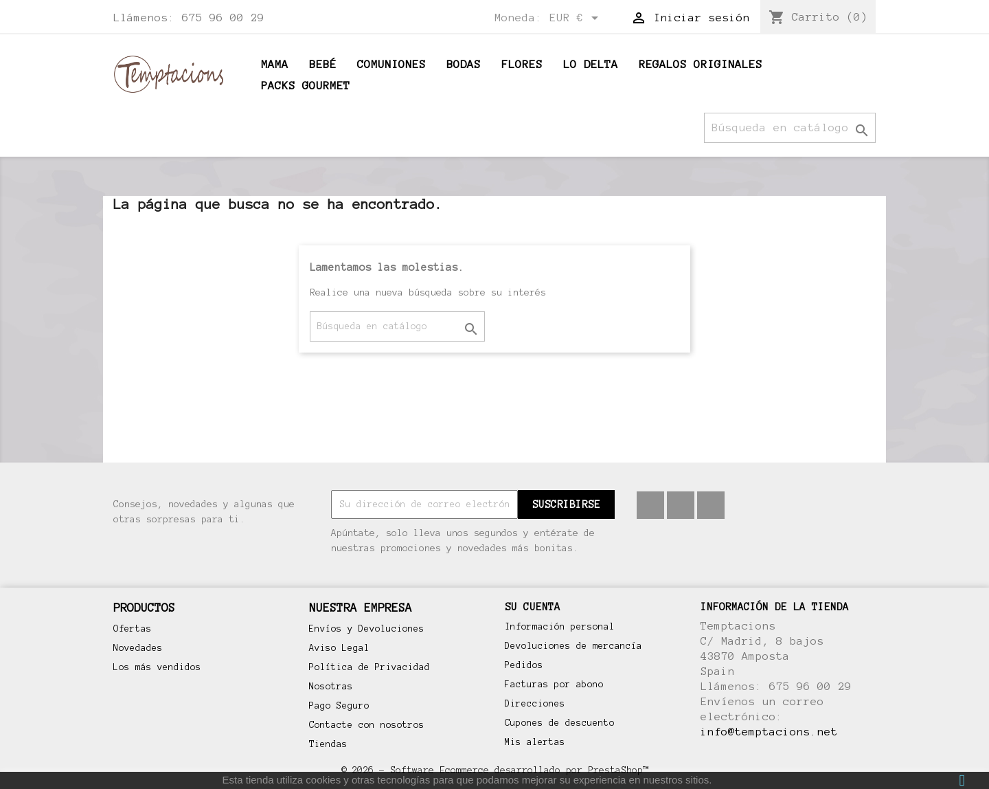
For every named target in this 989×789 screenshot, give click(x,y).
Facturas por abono (554, 684)
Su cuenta (532, 606)
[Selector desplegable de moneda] (576, 18)
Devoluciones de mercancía (573, 646)
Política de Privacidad (369, 667)
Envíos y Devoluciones (366, 629)
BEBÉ (323, 64)
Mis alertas (535, 742)
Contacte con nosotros (366, 725)
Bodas (463, 64)
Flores (522, 64)
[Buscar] (790, 128)
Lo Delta (590, 64)
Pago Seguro (339, 706)
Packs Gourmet (305, 85)
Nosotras (331, 686)
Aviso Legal (339, 648)
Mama (274, 64)
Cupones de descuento (560, 723)
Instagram (711, 505)
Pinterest (680, 505)
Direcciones (535, 704)
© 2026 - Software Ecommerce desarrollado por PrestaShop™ (494, 770)
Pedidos (524, 665)
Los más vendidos (157, 667)
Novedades (138, 648)
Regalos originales (700, 64)
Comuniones (391, 64)
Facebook (650, 505)
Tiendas (328, 744)
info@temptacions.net (769, 731)
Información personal (560, 627)
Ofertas (132, 629)
